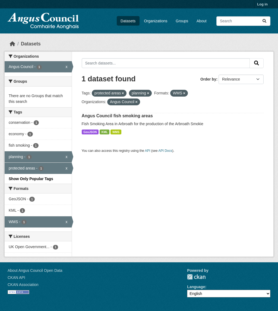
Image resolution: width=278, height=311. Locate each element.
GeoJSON (90, 132)
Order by (208, 79)
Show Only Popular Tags (31, 179)
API (147, 151)
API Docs (165, 151)
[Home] (12, 44)
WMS (115, 132)
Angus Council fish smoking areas (117, 115)
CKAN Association (23, 284)
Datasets (128, 21)
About (202, 21)
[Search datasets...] (243, 21)
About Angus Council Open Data (35, 270)
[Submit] (264, 21)
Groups (182, 21)
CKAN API (16, 277)
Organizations (155, 21)
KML (105, 132)
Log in (262, 4)
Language (196, 287)
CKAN (196, 277)
